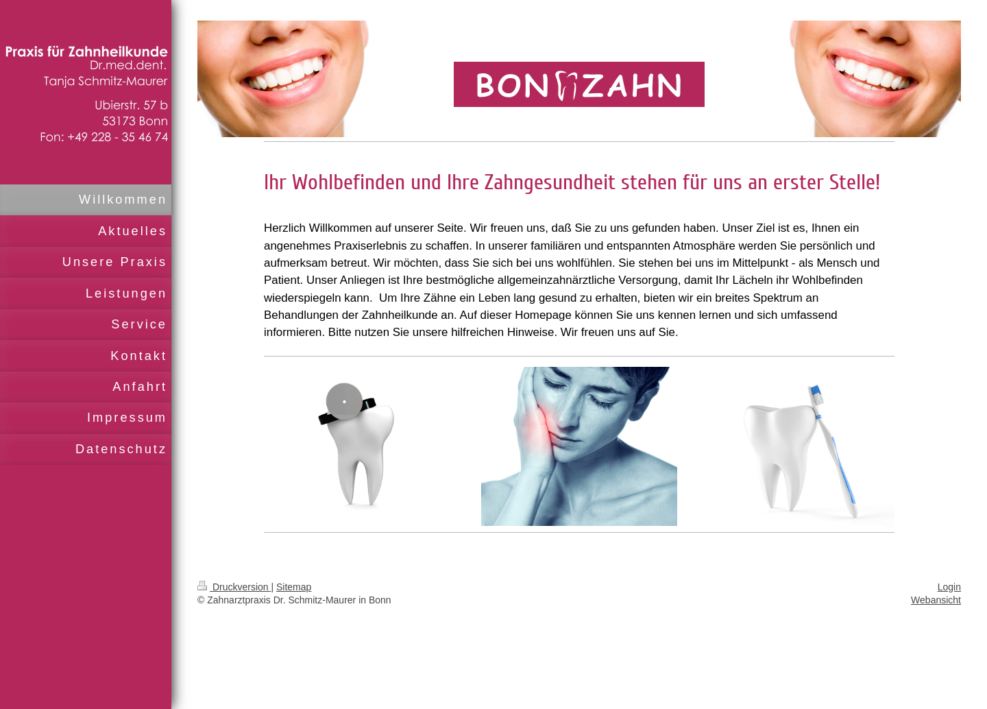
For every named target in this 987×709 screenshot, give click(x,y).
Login (949, 586)
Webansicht (936, 599)
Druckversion (234, 586)
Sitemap (293, 586)
